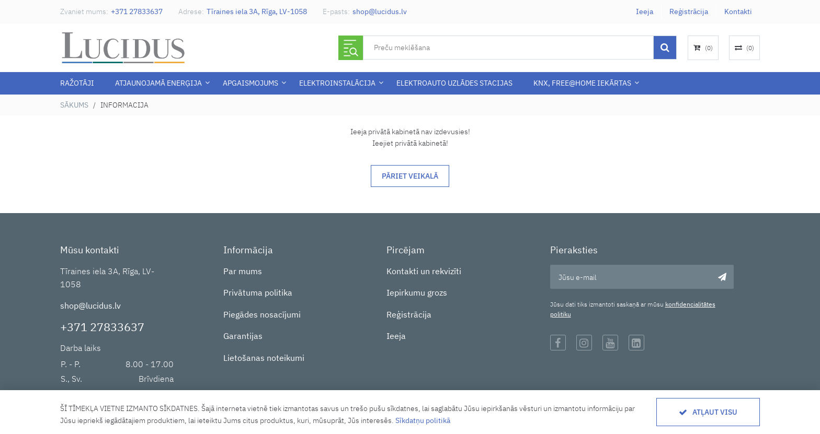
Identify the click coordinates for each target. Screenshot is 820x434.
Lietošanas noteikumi (263, 358)
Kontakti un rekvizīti (423, 271)
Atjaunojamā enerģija (158, 83)
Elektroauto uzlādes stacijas (454, 83)
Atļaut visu (714, 412)
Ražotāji (77, 83)
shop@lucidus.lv (379, 11)
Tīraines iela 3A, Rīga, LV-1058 (257, 11)
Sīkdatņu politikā (422, 420)
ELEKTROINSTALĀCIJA (337, 83)
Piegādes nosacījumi (262, 314)
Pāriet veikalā (410, 176)
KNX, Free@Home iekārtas (582, 83)
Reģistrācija (688, 11)
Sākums (74, 105)
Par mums (242, 271)
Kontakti (738, 11)
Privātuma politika (257, 292)
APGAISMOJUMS (250, 83)
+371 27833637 (137, 11)
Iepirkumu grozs (416, 292)
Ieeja (644, 11)
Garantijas (243, 336)
